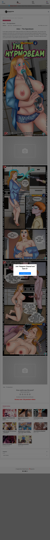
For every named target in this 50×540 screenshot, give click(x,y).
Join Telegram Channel (25, 273)
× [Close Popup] (35, 265)
